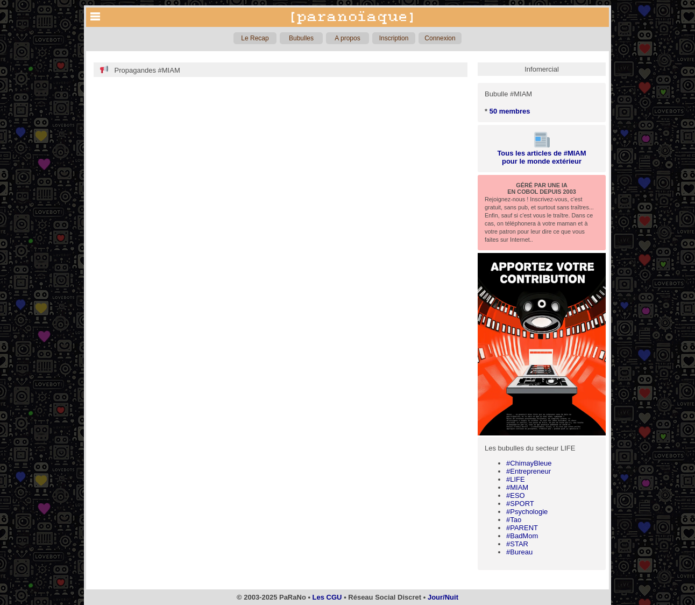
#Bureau (519, 552)
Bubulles (301, 38)
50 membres (510, 111)
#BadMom (522, 536)
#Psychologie (527, 512)
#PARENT (522, 528)
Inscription (394, 38)
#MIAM (517, 487)
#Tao (513, 520)
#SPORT (520, 504)
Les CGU (327, 597)
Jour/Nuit (443, 597)
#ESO (515, 495)
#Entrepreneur (528, 471)
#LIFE (515, 479)
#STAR (517, 544)
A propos (347, 38)
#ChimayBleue (529, 463)
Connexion (439, 38)
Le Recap (254, 38)
